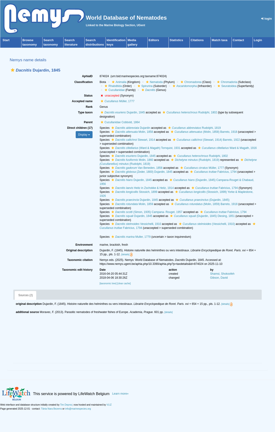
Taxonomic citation (80, 260)
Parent (88, 122)
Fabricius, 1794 (212, 171)
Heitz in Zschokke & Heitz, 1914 (142, 188)
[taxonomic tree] (108, 283)
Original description (79, 250)
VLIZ (109, 404)
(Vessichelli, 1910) (206, 224)
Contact (238, 40)
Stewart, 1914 (132, 139)
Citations (197, 40)
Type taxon (85, 112)
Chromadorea (190, 82)
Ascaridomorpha (184, 86)
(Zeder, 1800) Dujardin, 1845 (141, 171)
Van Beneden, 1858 (136, 167)
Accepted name (82, 101)
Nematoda (154, 82)
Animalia (118, 82)
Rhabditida (113, 86)
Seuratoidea (226, 86)
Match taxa (219, 40)
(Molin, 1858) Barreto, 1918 (203, 131)
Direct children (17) (80, 128)
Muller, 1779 (130, 236)
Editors (154, 40)
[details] (125, 254)
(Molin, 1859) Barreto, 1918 (204, 204)
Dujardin (130, 128)
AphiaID (87, 76)
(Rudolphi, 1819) (194, 160)
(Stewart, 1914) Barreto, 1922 (206, 139)
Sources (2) (25, 295)
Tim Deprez (66, 404)
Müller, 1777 (117, 101)
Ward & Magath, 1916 (227, 148)
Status (88, 95)
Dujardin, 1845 (122, 112)
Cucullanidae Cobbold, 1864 (120, 122)
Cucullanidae (114, 90)
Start (6, 40)
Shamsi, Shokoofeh (222, 273)
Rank (89, 106)
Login (258, 40)
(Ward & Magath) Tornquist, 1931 (145, 148)
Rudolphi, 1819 (194, 128)
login (266, 18)
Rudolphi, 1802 (189, 112)
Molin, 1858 (131, 131)
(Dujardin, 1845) (202, 200)
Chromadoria (226, 82)
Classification (83, 82)
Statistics (176, 40)
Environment (84, 244)
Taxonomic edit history (77, 269)
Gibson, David (219, 277)
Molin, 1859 (131, 204)
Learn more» (120, 393)
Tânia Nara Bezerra (51, 408)
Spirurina (144, 86)
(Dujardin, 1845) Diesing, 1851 (202, 216)
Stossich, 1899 (133, 192)
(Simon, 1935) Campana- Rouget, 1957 (146, 212)
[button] (13, 70)
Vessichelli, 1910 (135, 224)
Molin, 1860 (131, 160)
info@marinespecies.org (78, 408)
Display (84, 134)
